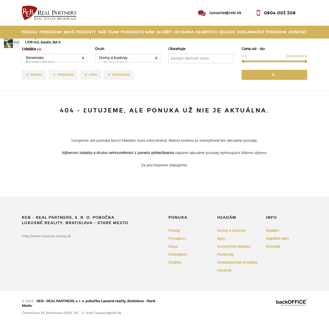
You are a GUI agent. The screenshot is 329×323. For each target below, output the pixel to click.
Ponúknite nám (137, 32)
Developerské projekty (237, 262)
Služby (164, 32)
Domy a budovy (231, 230)
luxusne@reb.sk (225, 13)
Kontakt (298, 32)
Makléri (272, 230)
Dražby (174, 262)
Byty (221, 238)
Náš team (108, 32)
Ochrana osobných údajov (204, 32)
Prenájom (50, 32)
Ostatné (224, 270)
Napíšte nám (277, 238)
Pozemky (225, 254)
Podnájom (120, 75)
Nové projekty (79, 32)
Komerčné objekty (233, 246)
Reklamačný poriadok (262, 32)
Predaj (29, 32)
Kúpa (93, 75)
